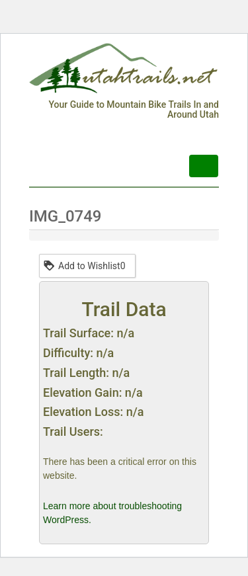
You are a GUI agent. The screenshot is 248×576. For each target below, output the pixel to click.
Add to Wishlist (84, 265)
